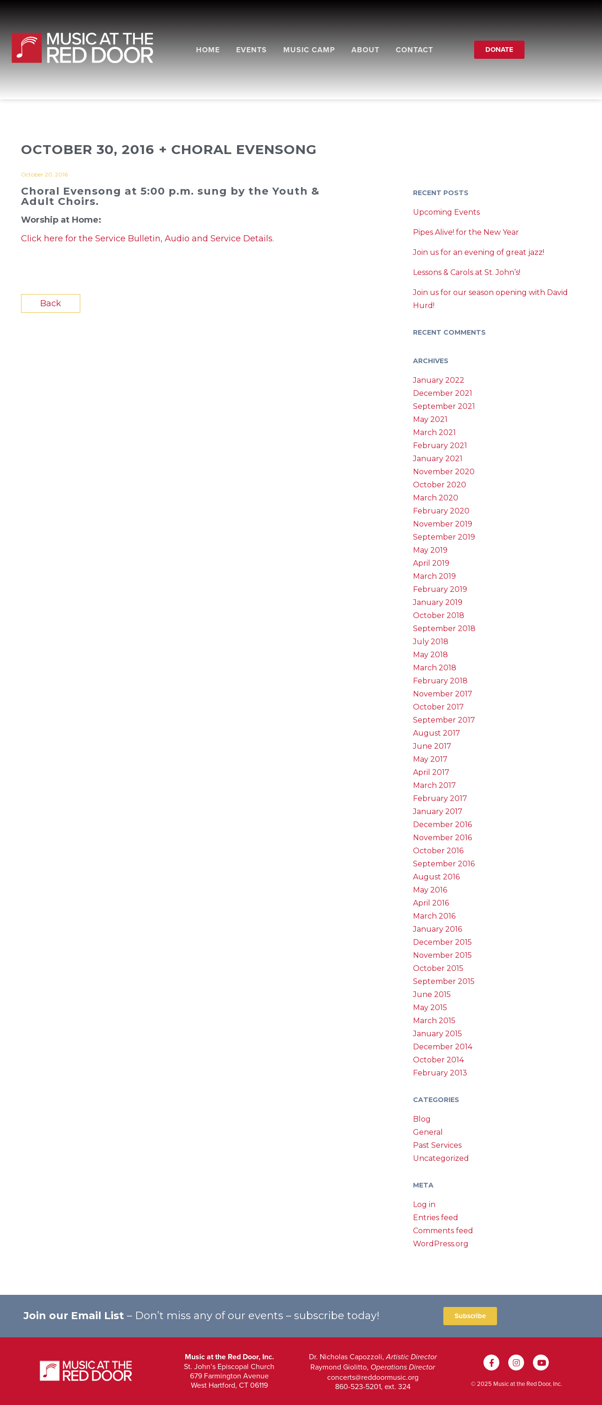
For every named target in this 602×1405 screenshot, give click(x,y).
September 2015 (444, 981)
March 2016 (434, 916)
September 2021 (444, 406)
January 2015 (437, 1033)
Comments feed (443, 1230)
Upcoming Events (446, 212)
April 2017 (431, 772)
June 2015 (432, 994)
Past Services (437, 1145)
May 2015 (430, 1007)
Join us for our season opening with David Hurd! (490, 299)
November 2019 (442, 524)
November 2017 (442, 693)
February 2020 (441, 510)
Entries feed (435, 1217)
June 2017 (432, 746)
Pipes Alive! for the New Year (466, 232)
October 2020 (439, 484)
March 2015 (434, 1020)
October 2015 (438, 968)
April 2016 (431, 903)
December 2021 (442, 393)
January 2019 (437, 602)
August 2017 (436, 733)
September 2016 (444, 863)
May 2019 (430, 550)
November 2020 (444, 471)
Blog (422, 1119)
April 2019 (431, 563)
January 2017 (437, 811)
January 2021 (437, 458)
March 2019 (434, 576)
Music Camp (309, 49)
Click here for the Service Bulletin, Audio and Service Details (147, 238)
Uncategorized (441, 1158)
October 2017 (438, 706)
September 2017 (444, 720)
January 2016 (437, 929)
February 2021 (440, 445)
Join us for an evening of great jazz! (478, 252)
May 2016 (430, 889)
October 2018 (438, 615)
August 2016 (436, 876)
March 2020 (435, 497)
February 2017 (440, 798)
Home (208, 49)
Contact (414, 49)
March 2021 (434, 432)
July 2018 (430, 641)
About (365, 49)
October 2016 (438, 850)
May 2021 (430, 419)
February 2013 (440, 1072)
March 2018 (434, 667)
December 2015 (442, 942)
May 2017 (430, 759)
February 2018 (440, 680)
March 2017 (434, 785)
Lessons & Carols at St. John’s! (466, 272)
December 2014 (442, 1046)
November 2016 (442, 837)
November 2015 (442, 955)
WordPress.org (441, 1243)
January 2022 (438, 380)
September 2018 (444, 628)
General (428, 1132)
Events (251, 49)
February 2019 (440, 589)
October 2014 (438, 1059)
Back (50, 303)
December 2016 (442, 824)
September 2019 (444, 537)
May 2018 (430, 654)
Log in (424, 1204)
